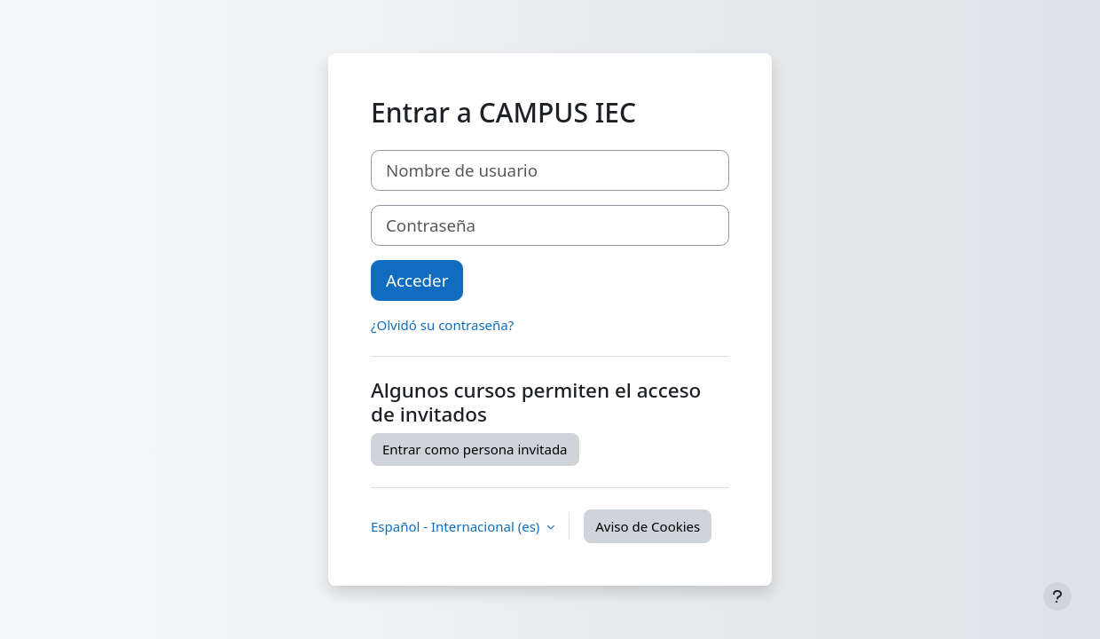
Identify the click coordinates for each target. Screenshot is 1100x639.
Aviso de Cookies (647, 526)
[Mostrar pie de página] (1057, 596)
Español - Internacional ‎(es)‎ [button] (457, 526)
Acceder (417, 280)
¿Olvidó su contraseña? (442, 325)
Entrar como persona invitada (475, 449)
